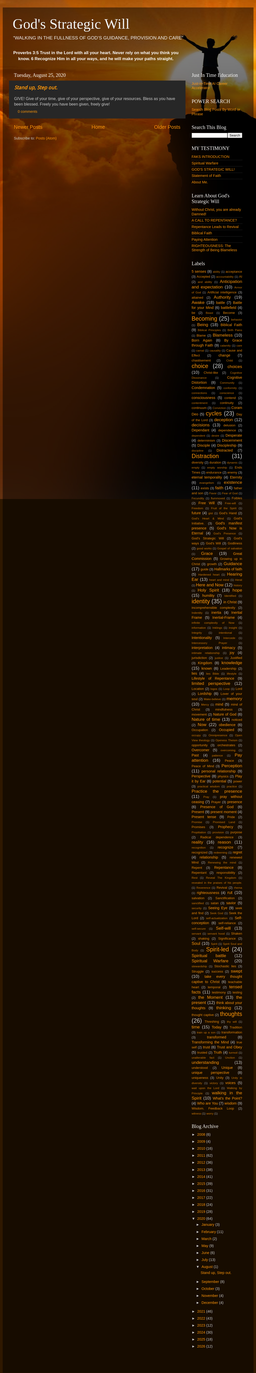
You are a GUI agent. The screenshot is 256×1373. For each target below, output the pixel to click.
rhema (238, 887)
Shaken (236, 933)
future (196, 513)
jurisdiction (199, 658)
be (193, 313)
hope (237, 590)
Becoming (204, 318)
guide (204, 569)
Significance (227, 938)
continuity (227, 403)
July (205, 1260)
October (208, 1289)
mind (219, 704)
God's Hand (228, 513)
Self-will (223, 928)
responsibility (225, 872)
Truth (218, 1052)
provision (218, 832)
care (239, 345)
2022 (201, 1318)
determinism (206, 440)
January (208, 1225)
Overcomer (201, 750)
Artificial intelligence (222, 292)
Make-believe (212, 699)
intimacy (228, 648)
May (205, 1246)
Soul (196, 943)
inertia (216, 613)
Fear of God (230, 493)
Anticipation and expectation (217, 284)
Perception (232, 765)
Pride (231, 817)
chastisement (201, 360)
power (237, 781)
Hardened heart (209, 574)
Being (202, 324)
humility (208, 596)
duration (215, 462)
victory (214, 1083)
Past (195, 755)
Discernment (232, 440)
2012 (201, 1162)
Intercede (229, 637)
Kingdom (205, 663)
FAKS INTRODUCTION (211, 157)
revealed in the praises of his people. (217, 882)
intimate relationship (206, 652)
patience (217, 755)
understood (200, 1068)
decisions (201, 424)
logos (214, 688)
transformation (232, 1032)
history (238, 585)
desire (215, 435)
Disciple (204, 445)
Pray (206, 796)
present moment (223, 812)
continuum (199, 408)
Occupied (226, 730)
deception (223, 419)
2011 (201, 1155)
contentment (200, 402)
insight (233, 627)
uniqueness (200, 1078)
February (209, 1232)
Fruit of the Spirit (223, 508)
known (207, 668)
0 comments (27, 112)
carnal (200, 350)
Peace (229, 760)
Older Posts (167, 127)
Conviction (219, 407)
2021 (201, 1311)
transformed (216, 1037)
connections (199, 392)
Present (198, 812)
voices (230, 1083)
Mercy (205, 704)
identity (201, 601)
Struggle (198, 971)
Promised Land (224, 822)
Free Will (206, 503)
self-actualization (217, 918)
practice (232, 786)
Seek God (216, 913)
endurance (214, 472)
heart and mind (219, 579)
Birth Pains (235, 330)
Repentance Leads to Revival (215, 227)
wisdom (230, 1103)
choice (200, 366)
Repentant (199, 872)
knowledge (232, 662)
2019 (201, 1212)
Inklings (217, 627)
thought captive (203, 1015)
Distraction (205, 456)
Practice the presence (217, 791)
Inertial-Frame (223, 618)
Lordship (205, 694)
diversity (198, 462)
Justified (236, 658)
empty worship (217, 467)
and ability (205, 281)
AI (240, 276)
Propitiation (199, 832)
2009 (201, 1141)
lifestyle (231, 673)
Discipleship (226, 445)
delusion (229, 425)
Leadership (228, 668)
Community (227, 382)
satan (215, 903)
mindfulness (223, 709)
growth (212, 564)
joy (232, 653)
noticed (237, 720)
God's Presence (225, 533)
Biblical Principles (209, 330)
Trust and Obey (229, 1047)
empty (196, 467)
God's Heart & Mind (208, 518)
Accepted (203, 276)
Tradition (236, 1027)
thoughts (231, 1014)
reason (224, 842)
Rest (195, 877)
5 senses (199, 271)
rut (229, 892)
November (210, 1296)
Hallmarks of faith (228, 569)
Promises (198, 827)
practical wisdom (209, 786)
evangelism (207, 482)
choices (235, 366)
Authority (222, 297)
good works (204, 548)
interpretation (202, 648)
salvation (198, 898)
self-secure (199, 928)
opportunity (200, 745)
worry (209, 1113)
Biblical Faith (202, 233)
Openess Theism (227, 740)
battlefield (228, 308)
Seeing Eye (218, 908)
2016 (201, 1191)
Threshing (211, 1021)
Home (98, 127)
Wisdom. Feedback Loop (213, 1108)
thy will (232, 1021)
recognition (199, 847)
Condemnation (203, 388)
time (196, 1026)
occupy (196, 735)
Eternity (236, 477)
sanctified (198, 903)
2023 (201, 1325)
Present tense (204, 817)
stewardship (199, 966)
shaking (203, 938)
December (210, 1303)
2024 (201, 1332)
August (208, 1267)
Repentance (224, 868)
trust (206, 1047)
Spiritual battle (209, 955)
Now (202, 724)
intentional (225, 632)
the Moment (210, 997)
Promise (197, 822)
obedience (227, 725)
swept (236, 971)
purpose (236, 832)
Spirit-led (217, 949)
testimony (219, 992)
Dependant (200, 430)
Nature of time (206, 719)
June (206, 1253)
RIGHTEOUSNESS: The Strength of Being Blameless (214, 248)
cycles (214, 413)
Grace (207, 553)
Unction (230, 1057)
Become (229, 313)
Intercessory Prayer (209, 642)
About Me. (200, 182)
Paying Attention (205, 240)
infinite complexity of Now (213, 622)
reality (197, 842)
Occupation (200, 730)
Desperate (234, 435)
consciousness (203, 398)
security (197, 908)
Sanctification (225, 898)
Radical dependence (217, 837)
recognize (225, 847)
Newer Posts (28, 127)
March (207, 1239)
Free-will (230, 503)
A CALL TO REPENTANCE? (214, 220)
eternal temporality (207, 477)
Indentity (197, 612)
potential (219, 781)
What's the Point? (227, 1098)
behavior (236, 319)
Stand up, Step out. (35, 88)
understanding (205, 1062)
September (211, 1282)
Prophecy (225, 827)
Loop (226, 688)
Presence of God (217, 807)
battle (220, 303)
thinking (223, 1007)
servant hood (216, 933)
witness (196, 1113)
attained (197, 297)
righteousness (208, 893)
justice (219, 657)
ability (216, 271)
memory (234, 698)
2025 (201, 1339)
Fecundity (198, 498)
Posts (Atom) (46, 138)
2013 (201, 1170)
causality (215, 350)
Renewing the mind (222, 862)
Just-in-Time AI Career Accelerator (210, 86)
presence (234, 802)
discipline (198, 450)
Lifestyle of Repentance (213, 678)
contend (230, 398)
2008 (201, 1134)
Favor (212, 493)
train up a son (206, 1032)
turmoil (233, 1052)
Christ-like (211, 372)
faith (219, 487)
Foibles (237, 498)
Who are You (207, 1103)
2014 (201, 1177)
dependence (227, 430)
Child (229, 360)
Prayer (216, 802)
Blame (201, 335)
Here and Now (210, 584)
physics (223, 776)
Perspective (201, 776)
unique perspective (211, 1073)
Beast (209, 312)
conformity (230, 387)
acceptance (234, 271)
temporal (214, 987)
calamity (225, 345)
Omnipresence (217, 735)
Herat (238, 579)
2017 (201, 1198)
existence (233, 482)
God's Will (213, 543)
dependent (198, 435)
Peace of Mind (203, 766)
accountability (225, 276)
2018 (201, 1205)
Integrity (197, 632)
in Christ (230, 602)
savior (231, 903)
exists (205, 488)
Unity (220, 1078)
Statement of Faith (206, 176)
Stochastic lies (225, 966)
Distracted (224, 450)
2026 (201, 1346)
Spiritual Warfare (205, 163)
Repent (197, 868)
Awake (198, 302)
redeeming (220, 852)
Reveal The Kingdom (221, 877)
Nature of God (224, 714)
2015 (201, 1184)
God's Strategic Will (71, 24)
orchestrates (226, 745)
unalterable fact (203, 1057)
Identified (230, 595)
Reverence (203, 887)
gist (210, 513)
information (199, 627)
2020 (201, 1219)
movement (199, 714)
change (224, 355)
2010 (201, 1148)
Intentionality (202, 638)
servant (196, 933)
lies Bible (212, 673)
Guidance (233, 563)
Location (198, 689)
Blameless (223, 335)
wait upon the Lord (205, 1088)
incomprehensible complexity (213, 608)
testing (237, 992)
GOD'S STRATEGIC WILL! (213, 169)
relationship (209, 857)
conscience (227, 392)
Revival (221, 887)
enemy (232, 472)
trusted (202, 1052)
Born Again (202, 340)
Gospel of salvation (229, 548)
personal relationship (219, 771)
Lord (239, 689)
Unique (227, 1068)
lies (194, 673)
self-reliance (227, 923)
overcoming (228, 750)
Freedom (197, 508)
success (217, 971)
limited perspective (211, 683)
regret (237, 852)
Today (216, 1027)
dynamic (232, 462)
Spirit (214, 943)
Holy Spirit (208, 590)
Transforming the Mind (210, 1042)
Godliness (235, 543)
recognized (200, 852)
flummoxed (218, 498)
